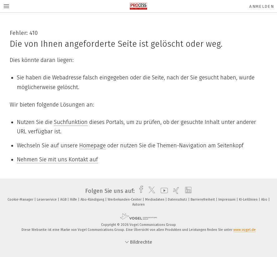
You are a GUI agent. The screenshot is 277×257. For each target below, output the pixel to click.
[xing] (174, 191)
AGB (63, 200)
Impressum (227, 200)
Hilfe (74, 200)
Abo (264, 200)
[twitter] (150, 191)
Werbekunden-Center (125, 200)
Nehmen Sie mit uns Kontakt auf (57, 159)
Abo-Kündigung (92, 200)
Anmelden (261, 6)
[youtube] (163, 191)
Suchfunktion (71, 122)
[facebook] (139, 191)
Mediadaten (155, 200)
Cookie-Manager (20, 200)
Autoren (138, 204)
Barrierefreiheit (203, 200)
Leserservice (47, 200)
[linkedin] (186, 191)
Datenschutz (178, 200)
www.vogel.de (244, 230)
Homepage (92, 145)
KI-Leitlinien (249, 200)
